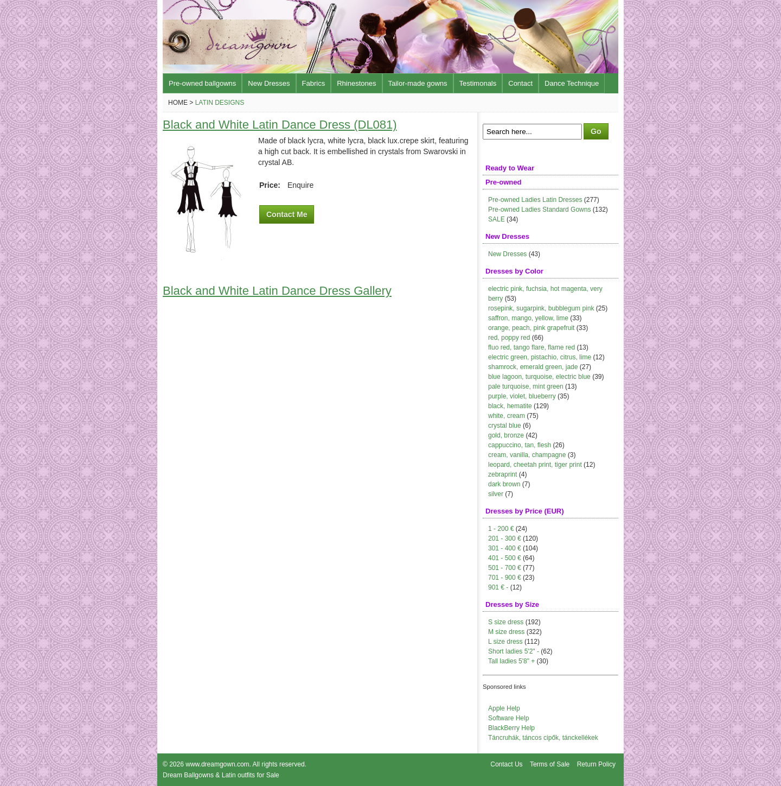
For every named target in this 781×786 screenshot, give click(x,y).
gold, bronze (506, 435)
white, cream (506, 416)
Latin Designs (219, 102)
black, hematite (510, 406)
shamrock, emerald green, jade (533, 367)
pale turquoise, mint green (526, 386)
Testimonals (478, 83)
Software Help (508, 718)
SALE (496, 219)
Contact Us (506, 764)
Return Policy (596, 764)
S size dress (505, 622)
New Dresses (269, 83)
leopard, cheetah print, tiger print (535, 464)
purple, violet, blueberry (522, 396)
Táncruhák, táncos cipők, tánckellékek (543, 737)
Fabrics (313, 83)
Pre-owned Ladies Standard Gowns (539, 209)
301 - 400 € (504, 548)
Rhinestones (356, 83)
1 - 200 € (501, 529)
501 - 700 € (504, 568)
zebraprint (502, 474)
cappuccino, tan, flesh (519, 445)
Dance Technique (572, 83)
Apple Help (504, 708)
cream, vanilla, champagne (527, 455)
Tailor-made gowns (417, 83)
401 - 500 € (504, 558)
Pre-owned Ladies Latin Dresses (535, 200)
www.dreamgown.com (217, 764)
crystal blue (504, 425)
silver (495, 494)
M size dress (506, 632)
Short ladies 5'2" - (513, 651)
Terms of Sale (549, 764)
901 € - (498, 587)
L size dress (505, 641)
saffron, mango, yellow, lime (528, 318)
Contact (520, 83)
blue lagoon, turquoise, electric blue (539, 377)
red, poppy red (509, 337)
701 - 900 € (504, 577)
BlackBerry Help (511, 728)
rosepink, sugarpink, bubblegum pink (541, 308)
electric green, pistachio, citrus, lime (539, 357)
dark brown (504, 484)
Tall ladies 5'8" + (511, 661)
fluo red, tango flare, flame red (531, 347)
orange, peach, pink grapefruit (531, 328)
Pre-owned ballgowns (202, 83)
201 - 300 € (504, 538)
